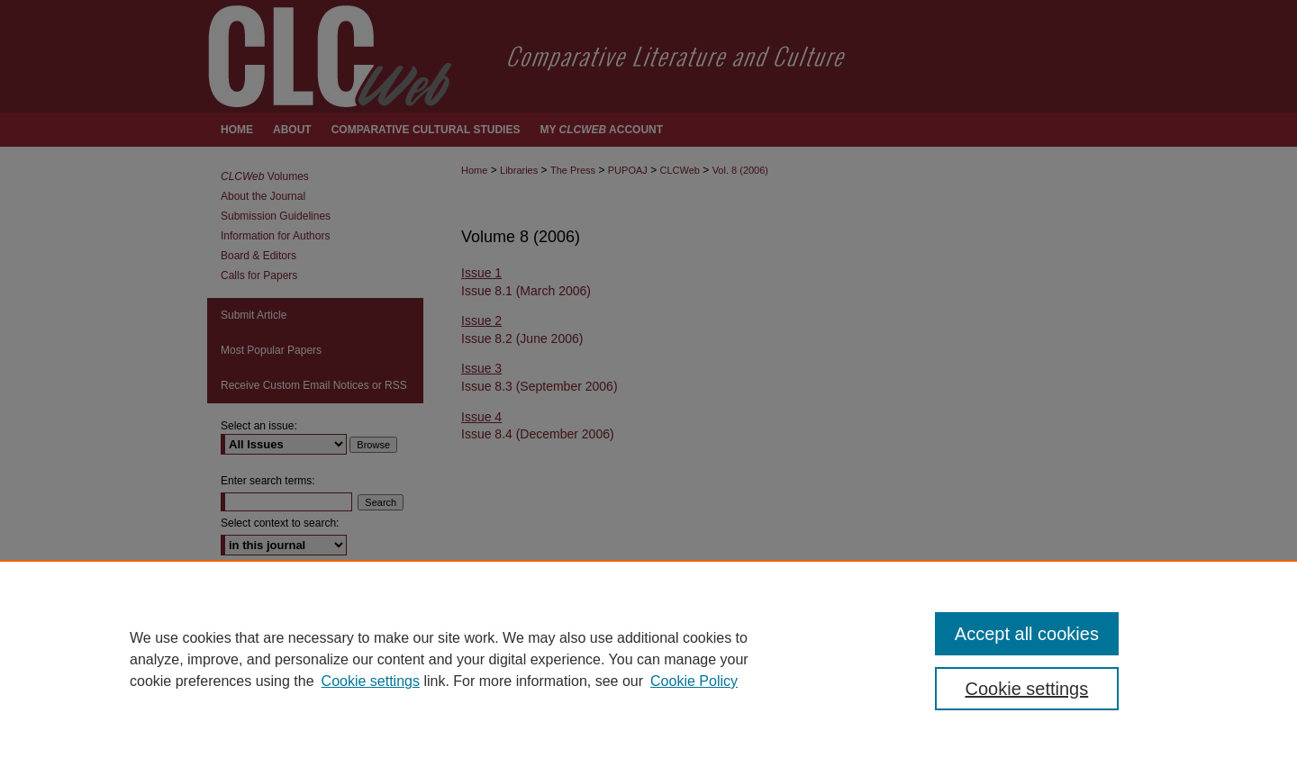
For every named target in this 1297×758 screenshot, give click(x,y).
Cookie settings (371, 681)
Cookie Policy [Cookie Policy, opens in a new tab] (694, 681)
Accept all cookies (1027, 634)
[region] (648, 659)
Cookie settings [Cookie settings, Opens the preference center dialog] (1027, 689)
